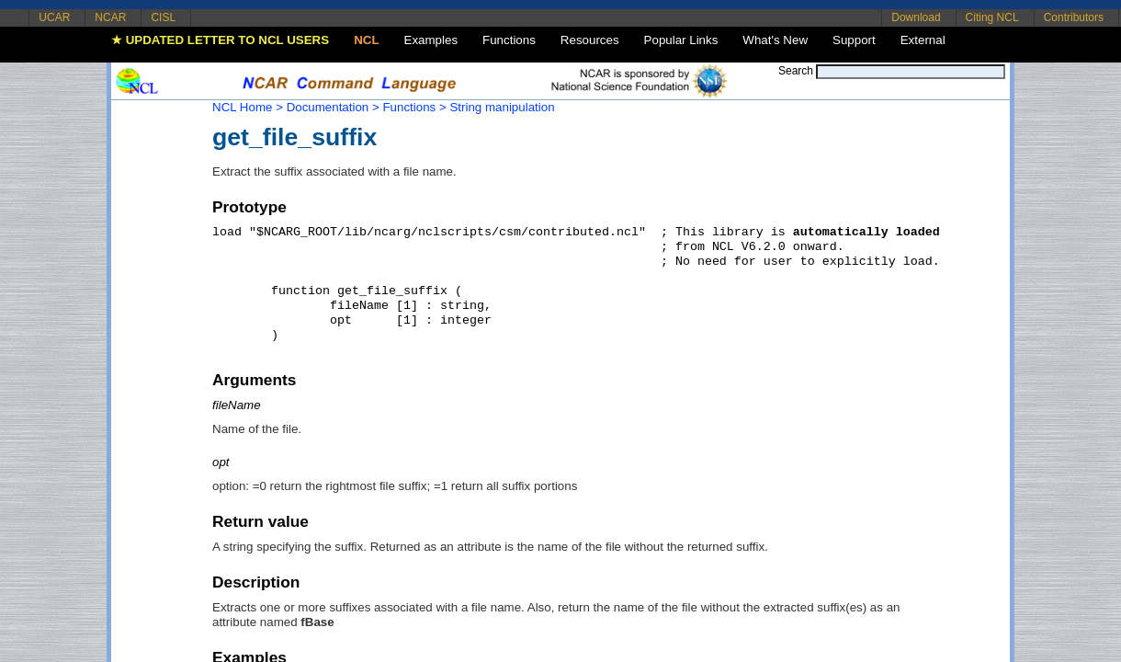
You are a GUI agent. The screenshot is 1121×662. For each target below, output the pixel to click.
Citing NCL (992, 17)
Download (915, 17)
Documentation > (333, 107)
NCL (366, 40)
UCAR (54, 17)
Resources (589, 40)
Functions (509, 40)
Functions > (414, 107)
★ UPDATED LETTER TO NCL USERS (220, 40)
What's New (775, 40)
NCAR (110, 17)
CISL (163, 17)
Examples (431, 40)
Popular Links (681, 40)
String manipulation (501, 107)
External (922, 40)
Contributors (1074, 17)
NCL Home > (247, 107)
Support (854, 40)
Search (795, 70)
